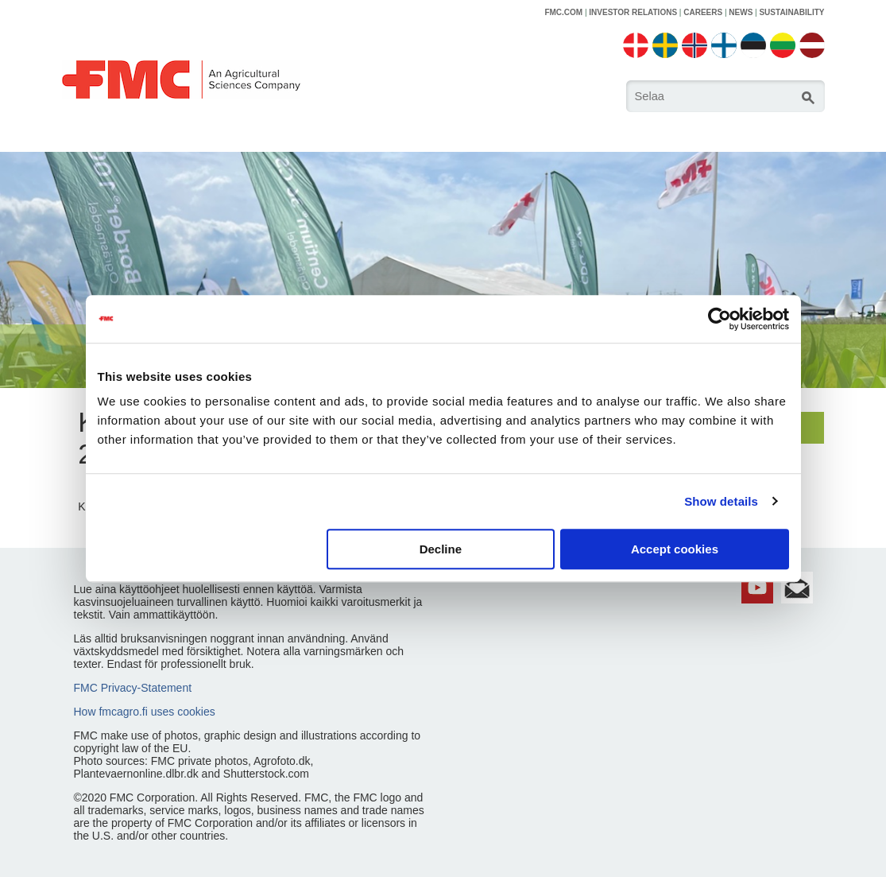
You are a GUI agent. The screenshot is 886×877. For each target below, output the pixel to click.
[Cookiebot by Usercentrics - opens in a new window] (719, 319)
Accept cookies (674, 549)
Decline (441, 549)
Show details (721, 501)
